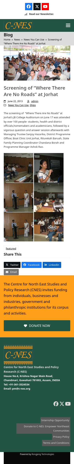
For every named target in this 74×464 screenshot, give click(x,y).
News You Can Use (18, 105)
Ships (33, 105)
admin (34, 101)
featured (11, 248)
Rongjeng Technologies (43, 454)
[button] (68, 25)
